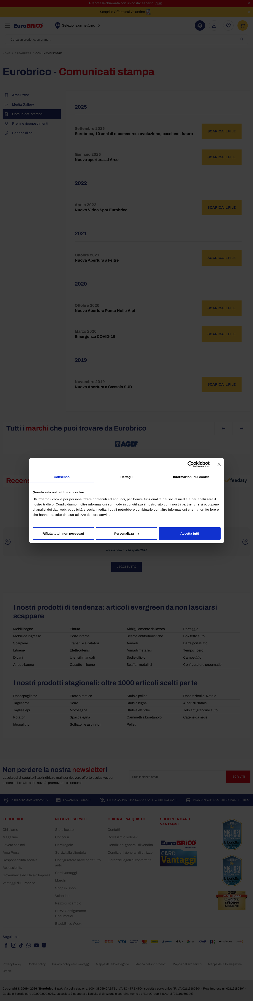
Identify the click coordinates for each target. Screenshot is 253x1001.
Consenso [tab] (62, 477)
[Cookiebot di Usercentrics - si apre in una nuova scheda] (191, 464)
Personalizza (126, 533)
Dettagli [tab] (127, 477)
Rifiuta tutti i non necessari (63, 533)
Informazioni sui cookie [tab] (191, 477)
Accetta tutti (189, 533)
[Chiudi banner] (219, 464)
